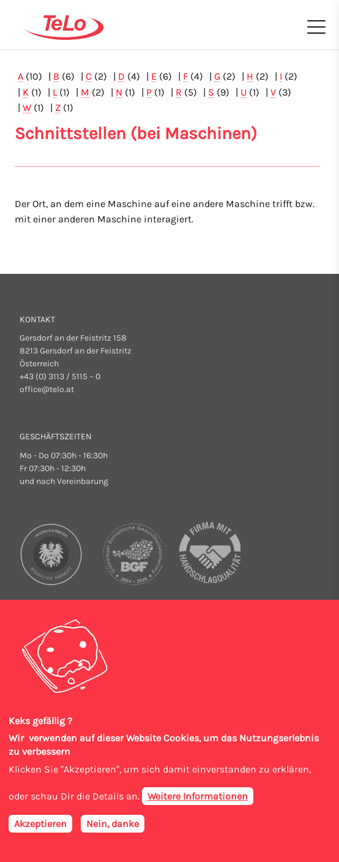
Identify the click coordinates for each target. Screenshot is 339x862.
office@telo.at (47, 389)
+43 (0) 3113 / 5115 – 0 (60, 376)
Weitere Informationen (197, 800)
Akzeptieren (40, 827)
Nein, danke (112, 827)
